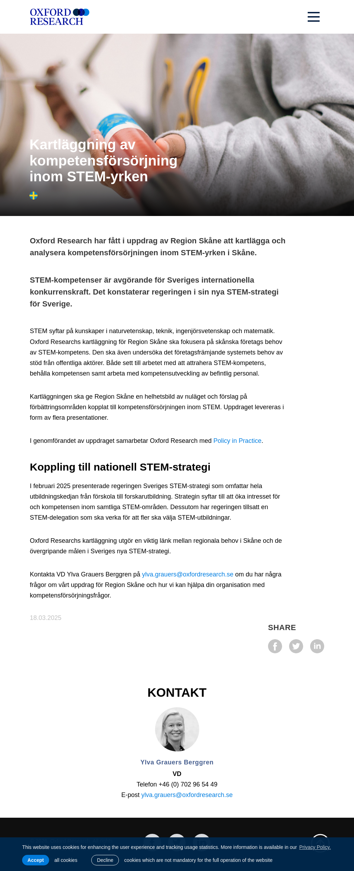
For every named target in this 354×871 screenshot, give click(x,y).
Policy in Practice (237, 440)
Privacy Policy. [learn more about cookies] (315, 847)
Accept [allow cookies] (35, 860)
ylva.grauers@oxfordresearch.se (187, 574)
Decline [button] (105, 860)
